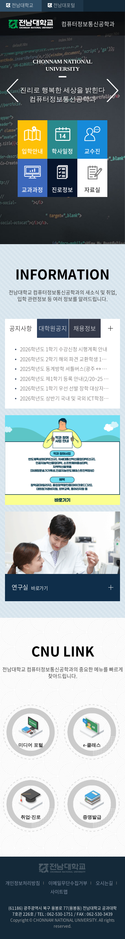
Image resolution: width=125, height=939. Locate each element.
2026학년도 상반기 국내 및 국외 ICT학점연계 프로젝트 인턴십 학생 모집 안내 (65, 398)
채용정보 (84, 328)
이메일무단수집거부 (67, 883)
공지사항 (20, 328)
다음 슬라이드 (112, 90)
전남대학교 (22, 5)
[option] (62, 460)
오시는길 (104, 883)
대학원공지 (53, 328)
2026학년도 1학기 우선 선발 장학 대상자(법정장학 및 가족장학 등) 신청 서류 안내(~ (65, 388)
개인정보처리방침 (22, 883)
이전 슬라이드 (12, 90)
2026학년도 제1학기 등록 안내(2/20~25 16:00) (65, 379)
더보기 (110, 328)
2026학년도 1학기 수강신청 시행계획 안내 (63, 349)
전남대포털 (64, 5)
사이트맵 (59, 891)
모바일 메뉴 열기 (115, 24)
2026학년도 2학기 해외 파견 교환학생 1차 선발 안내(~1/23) (65, 359)
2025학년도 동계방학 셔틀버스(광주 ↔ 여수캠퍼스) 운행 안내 (65, 369)
